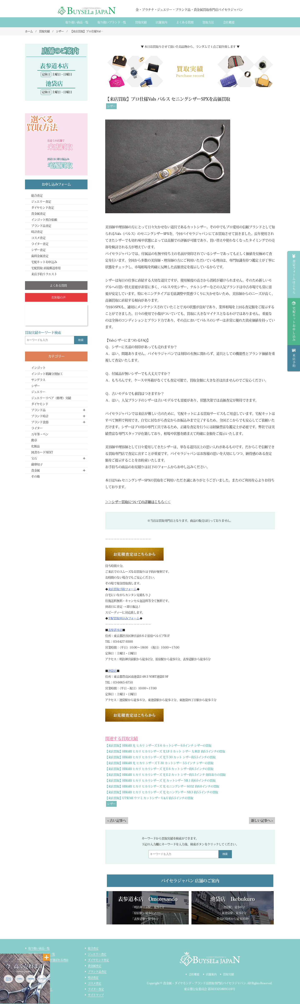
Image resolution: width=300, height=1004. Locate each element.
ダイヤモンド (39, 404)
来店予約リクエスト (44, 274)
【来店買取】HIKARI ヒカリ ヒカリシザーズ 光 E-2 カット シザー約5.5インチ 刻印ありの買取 (165, 774)
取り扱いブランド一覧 (112, 22)
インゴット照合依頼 (44, 219)
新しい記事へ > (262, 820)
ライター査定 (39, 243)
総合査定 (37, 195)
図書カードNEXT (42, 452)
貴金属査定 (38, 213)
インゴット (38, 367)
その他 (35, 476)
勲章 (34, 440)
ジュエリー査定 (41, 201)
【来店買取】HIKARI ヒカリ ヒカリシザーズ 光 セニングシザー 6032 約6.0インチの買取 (162, 786)
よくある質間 (184, 22)
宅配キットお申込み (44, 262)
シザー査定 (38, 249)
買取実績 (141, 22)
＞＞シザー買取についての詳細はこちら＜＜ (138, 502)
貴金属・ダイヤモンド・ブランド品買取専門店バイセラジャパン (204, 983)
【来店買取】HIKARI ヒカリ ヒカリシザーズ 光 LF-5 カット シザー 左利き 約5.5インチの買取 (165, 751)
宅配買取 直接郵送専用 (46, 268)
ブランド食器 (39, 422)
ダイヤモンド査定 (42, 207)
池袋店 (112, 670)
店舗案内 (161, 22)
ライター (37, 428)
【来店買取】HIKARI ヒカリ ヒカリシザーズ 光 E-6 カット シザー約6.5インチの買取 (159, 768)
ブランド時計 (39, 416)
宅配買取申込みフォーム (124, 618)
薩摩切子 (37, 464)
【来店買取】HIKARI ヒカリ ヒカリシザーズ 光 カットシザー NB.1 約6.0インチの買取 (160, 780)
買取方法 (208, 22)
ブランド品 (38, 410)
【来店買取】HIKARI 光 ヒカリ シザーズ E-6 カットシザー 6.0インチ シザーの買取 (158, 745)
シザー (111, 106)
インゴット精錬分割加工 (47, 373)
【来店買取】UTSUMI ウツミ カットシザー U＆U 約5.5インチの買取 (149, 798)
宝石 (34, 458)
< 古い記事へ (116, 820)
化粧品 (35, 446)
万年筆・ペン (39, 434)
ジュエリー (38, 391)
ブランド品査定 (41, 225)
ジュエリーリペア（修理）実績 (51, 398)
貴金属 (35, 470)
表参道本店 (115, 630)
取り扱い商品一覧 (76, 22)
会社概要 (229, 22)
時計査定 (37, 231)
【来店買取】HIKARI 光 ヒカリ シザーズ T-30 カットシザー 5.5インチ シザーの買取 (159, 763)
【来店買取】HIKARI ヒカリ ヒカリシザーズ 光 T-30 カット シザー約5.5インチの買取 (160, 757)
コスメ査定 (38, 237)
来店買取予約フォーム (122, 589)
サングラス (38, 379)
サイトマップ (96, 995)
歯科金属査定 (39, 255)
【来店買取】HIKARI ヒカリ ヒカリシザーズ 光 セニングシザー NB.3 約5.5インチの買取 (161, 792)
